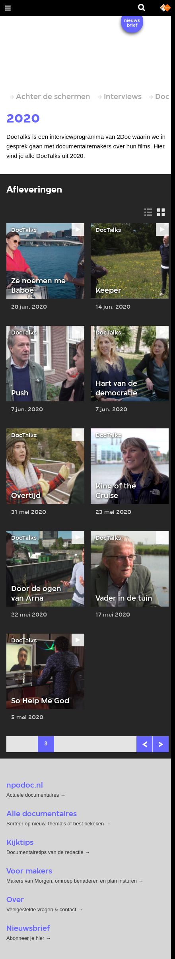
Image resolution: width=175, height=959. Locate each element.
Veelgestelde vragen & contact (41, 909)
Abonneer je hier (26, 938)
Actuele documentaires (32, 795)
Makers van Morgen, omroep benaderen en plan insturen (71, 881)
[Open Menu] (8, 8)
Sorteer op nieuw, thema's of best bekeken (55, 824)
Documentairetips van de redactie (45, 852)
